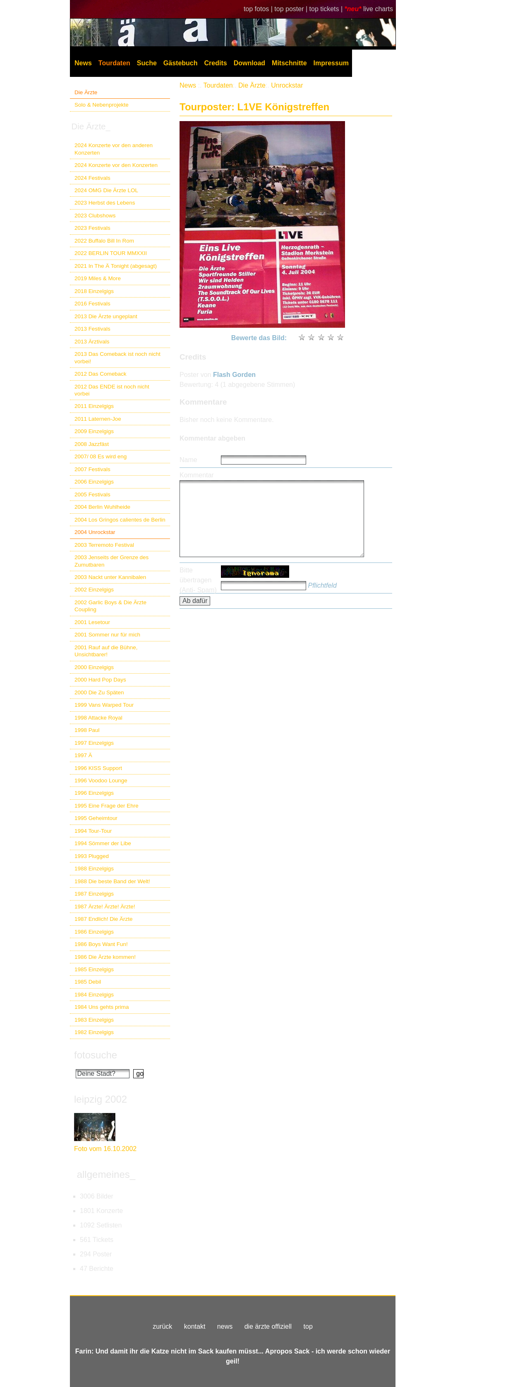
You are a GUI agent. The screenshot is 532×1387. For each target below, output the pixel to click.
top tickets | (327, 8)
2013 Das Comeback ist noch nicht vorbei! (117, 357)
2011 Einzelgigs (94, 406)
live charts (378, 8)
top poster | (291, 8)
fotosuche (95, 1055)
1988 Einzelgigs (94, 868)
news (224, 1326)
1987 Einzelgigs (94, 894)
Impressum (331, 63)
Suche (147, 63)
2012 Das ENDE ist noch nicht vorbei (111, 390)
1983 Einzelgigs (94, 1020)
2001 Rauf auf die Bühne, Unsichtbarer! (105, 651)
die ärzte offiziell (268, 1326)
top (308, 1326)
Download (249, 63)
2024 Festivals (92, 178)
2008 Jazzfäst (91, 444)
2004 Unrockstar (94, 532)
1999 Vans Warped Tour (104, 705)
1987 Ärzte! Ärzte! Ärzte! (104, 906)
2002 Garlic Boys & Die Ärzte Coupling (110, 605)
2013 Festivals (92, 329)
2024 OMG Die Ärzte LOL (106, 190)
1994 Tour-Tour (93, 831)
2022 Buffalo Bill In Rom (104, 241)
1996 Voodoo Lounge (100, 780)
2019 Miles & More (97, 278)
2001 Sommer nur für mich (107, 635)
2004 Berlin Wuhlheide (102, 507)
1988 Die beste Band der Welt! (112, 881)
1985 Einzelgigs (94, 969)
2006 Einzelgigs (94, 482)
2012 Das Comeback (100, 374)
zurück (162, 1326)
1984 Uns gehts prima (101, 1007)
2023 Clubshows (94, 215)
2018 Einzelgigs (94, 291)
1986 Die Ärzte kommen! (105, 957)
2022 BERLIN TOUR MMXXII (110, 253)
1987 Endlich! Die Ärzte (103, 919)
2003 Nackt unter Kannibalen (110, 577)
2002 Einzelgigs (94, 589)
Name (188, 459)
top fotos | (259, 8)
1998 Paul (87, 730)
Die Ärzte (85, 92)
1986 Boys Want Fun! (101, 944)
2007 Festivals (92, 469)
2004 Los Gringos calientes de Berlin (119, 520)
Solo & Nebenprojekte (101, 105)
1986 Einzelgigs (94, 932)
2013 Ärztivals (91, 341)
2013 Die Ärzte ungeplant (105, 316)
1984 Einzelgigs (94, 994)
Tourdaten (114, 63)
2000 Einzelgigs (94, 667)
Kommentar (197, 475)
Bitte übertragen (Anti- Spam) (198, 580)
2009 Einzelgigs (94, 431)
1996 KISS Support (98, 768)
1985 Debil (87, 982)
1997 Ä (83, 755)
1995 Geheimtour (95, 818)
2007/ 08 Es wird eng (100, 456)
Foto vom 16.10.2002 (105, 1148)
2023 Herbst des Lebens (104, 203)
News (83, 63)
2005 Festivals (92, 494)
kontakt (195, 1326)
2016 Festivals (92, 303)
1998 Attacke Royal (98, 718)
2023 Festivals (92, 228)
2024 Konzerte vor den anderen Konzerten (113, 148)
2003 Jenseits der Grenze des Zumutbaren (111, 560)
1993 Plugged (91, 856)
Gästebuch (180, 63)
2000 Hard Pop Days (100, 680)
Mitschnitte (289, 63)
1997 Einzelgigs (94, 743)
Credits (215, 63)
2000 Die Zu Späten (99, 692)
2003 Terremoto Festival (104, 545)
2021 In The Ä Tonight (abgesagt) (115, 266)
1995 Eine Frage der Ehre (106, 806)
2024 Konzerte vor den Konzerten (116, 165)
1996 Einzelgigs (94, 793)
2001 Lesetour (92, 622)
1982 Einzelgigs (94, 1032)
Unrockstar (287, 85)
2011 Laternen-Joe (97, 419)
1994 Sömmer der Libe (102, 843)
